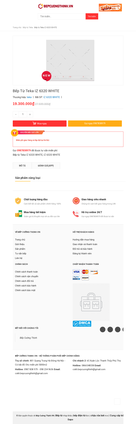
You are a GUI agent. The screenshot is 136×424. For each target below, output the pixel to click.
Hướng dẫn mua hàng (83, 239)
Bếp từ (59, 415)
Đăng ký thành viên (82, 253)
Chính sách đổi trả (24, 281)
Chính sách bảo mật (25, 290)
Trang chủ (20, 239)
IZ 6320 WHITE (52, 154)
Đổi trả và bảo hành (82, 249)
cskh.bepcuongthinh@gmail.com (31, 373)
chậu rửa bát (97, 415)
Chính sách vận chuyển (26, 276)
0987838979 (24, 150)
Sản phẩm (20, 249)
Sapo (70, 419)
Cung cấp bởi (116, 415)
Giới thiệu (19, 244)
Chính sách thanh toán (26, 271)
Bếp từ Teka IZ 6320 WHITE (28, 154)
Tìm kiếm (92, 16)
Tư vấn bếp (20, 253)
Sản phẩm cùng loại (27, 177)
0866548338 (88, 365)
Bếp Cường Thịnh (28, 337)
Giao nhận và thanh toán (85, 244)
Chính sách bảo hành (25, 285)
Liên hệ (18, 258)
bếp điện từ (79, 415)
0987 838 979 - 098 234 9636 (38, 369)
